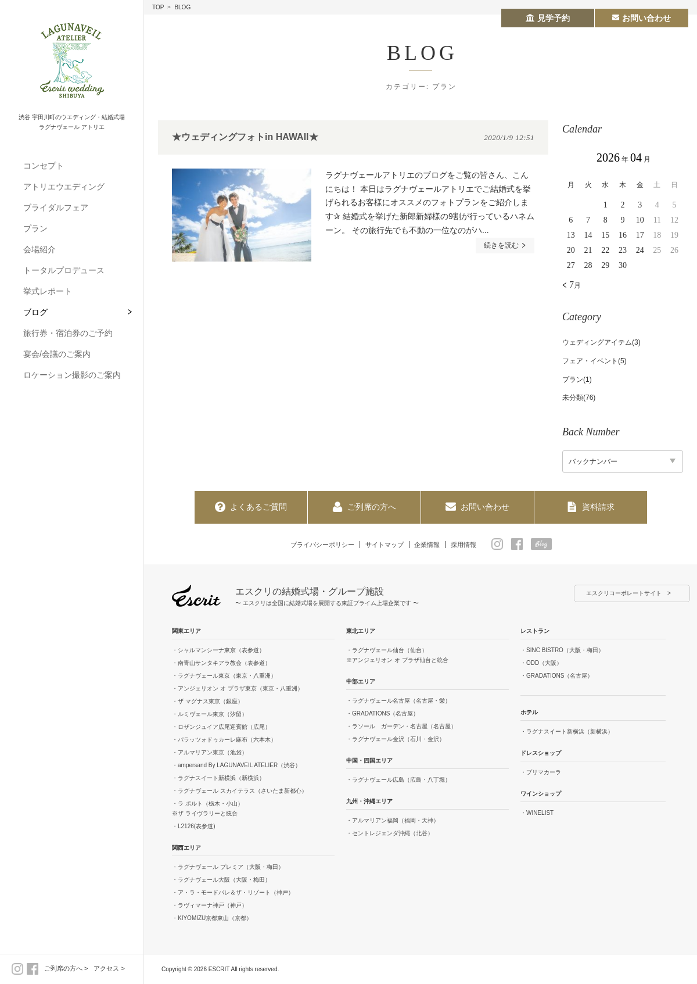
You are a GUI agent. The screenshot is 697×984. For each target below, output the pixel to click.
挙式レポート (47, 291)
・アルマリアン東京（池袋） (209, 753)
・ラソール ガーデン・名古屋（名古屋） (401, 727)
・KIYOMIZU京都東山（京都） (212, 918)
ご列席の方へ (63, 968)
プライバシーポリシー (316, 544)
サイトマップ (384, 544)
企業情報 (431, 544)
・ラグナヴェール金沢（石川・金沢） (395, 739)
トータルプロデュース (64, 270)
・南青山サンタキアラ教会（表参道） (221, 663)
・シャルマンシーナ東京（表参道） (218, 650)
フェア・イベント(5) (594, 361)
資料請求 (591, 507)
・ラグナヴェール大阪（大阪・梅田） (221, 880)
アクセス (106, 968)
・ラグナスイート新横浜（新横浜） (218, 778)
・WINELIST (537, 813)
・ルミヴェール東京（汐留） (209, 714)
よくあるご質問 (251, 507)
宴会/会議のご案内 (57, 354)
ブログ (35, 312)
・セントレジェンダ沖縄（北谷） (389, 834)
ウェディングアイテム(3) (601, 342)
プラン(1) (577, 379)
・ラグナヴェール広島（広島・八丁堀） (398, 780)
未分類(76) (578, 397)
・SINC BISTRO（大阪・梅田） (562, 650)
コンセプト (43, 165)
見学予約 (548, 18)
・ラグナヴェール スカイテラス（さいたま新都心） (239, 791)
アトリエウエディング (64, 186)
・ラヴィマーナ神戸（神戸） (209, 906)
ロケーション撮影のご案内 (72, 375)
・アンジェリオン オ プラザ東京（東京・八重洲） (237, 689)
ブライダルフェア (55, 207)
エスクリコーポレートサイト (624, 594)
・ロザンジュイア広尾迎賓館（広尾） (221, 727)
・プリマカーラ (540, 773)
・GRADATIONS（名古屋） (382, 714)
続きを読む (503, 246)
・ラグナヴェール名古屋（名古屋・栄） (398, 701)
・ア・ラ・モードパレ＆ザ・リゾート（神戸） (233, 893)
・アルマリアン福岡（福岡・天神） (392, 821)
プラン (35, 228)
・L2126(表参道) (193, 827)
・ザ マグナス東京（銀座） (207, 702)
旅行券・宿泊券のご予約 (68, 333)
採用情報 (472, 544)
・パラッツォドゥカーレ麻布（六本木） (224, 740)
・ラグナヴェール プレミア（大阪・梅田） (228, 867)
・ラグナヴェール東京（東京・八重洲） (224, 676)
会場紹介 (39, 249)
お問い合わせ (477, 507)
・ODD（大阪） (541, 663)
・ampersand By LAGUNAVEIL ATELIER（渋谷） (236, 766)
